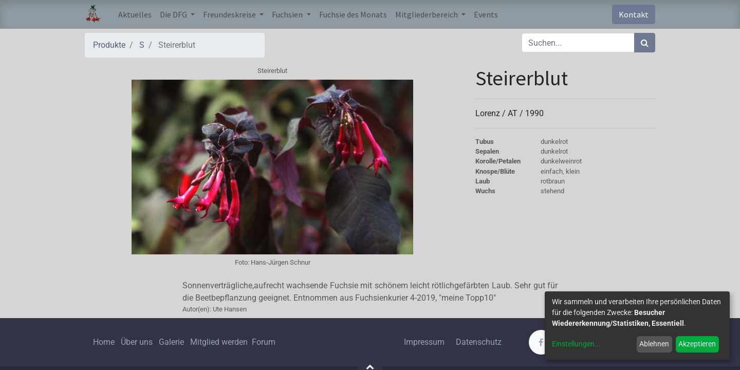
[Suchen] (644, 42)
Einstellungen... (576, 344)
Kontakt (634, 14)
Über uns (137, 342)
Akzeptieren (697, 344)
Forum (263, 342)
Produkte (109, 45)
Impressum (424, 342)
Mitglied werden (220, 342)
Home (104, 342)
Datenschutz (479, 342)
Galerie (171, 342)
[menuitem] (135, 14)
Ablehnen (654, 344)
